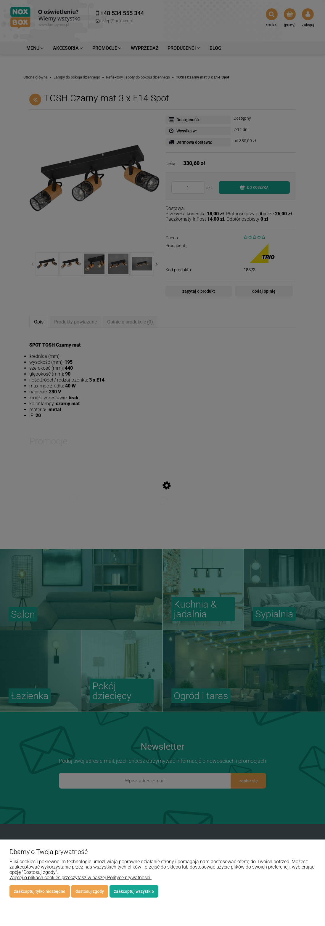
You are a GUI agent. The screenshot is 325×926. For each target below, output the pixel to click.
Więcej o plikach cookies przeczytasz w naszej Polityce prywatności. (80, 877)
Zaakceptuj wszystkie (134, 891)
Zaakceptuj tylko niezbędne (39, 891)
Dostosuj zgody (89, 891)
